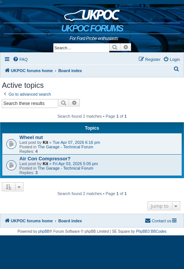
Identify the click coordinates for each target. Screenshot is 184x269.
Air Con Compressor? (45, 158)
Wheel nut (31, 137)
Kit (45, 142)
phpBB (43, 231)
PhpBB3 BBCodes (151, 231)
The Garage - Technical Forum (65, 147)
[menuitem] (20, 59)
